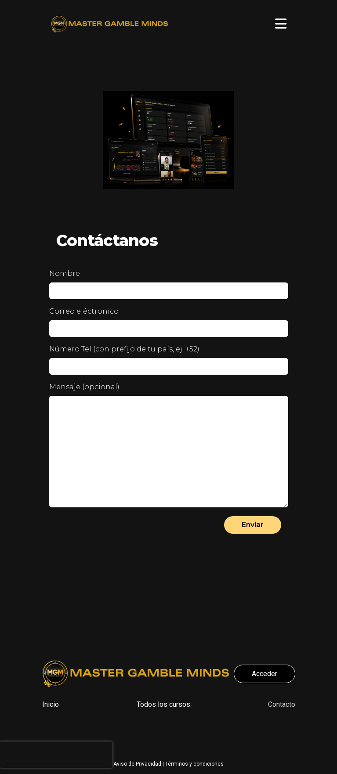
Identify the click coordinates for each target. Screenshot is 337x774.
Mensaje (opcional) (84, 387)
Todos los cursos (163, 704)
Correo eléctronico (84, 311)
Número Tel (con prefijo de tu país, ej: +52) (124, 349)
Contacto (281, 704)
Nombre (64, 273)
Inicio (50, 704)
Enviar (253, 525)
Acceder (264, 673)
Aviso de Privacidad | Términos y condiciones (168, 764)
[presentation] (56, 754)
